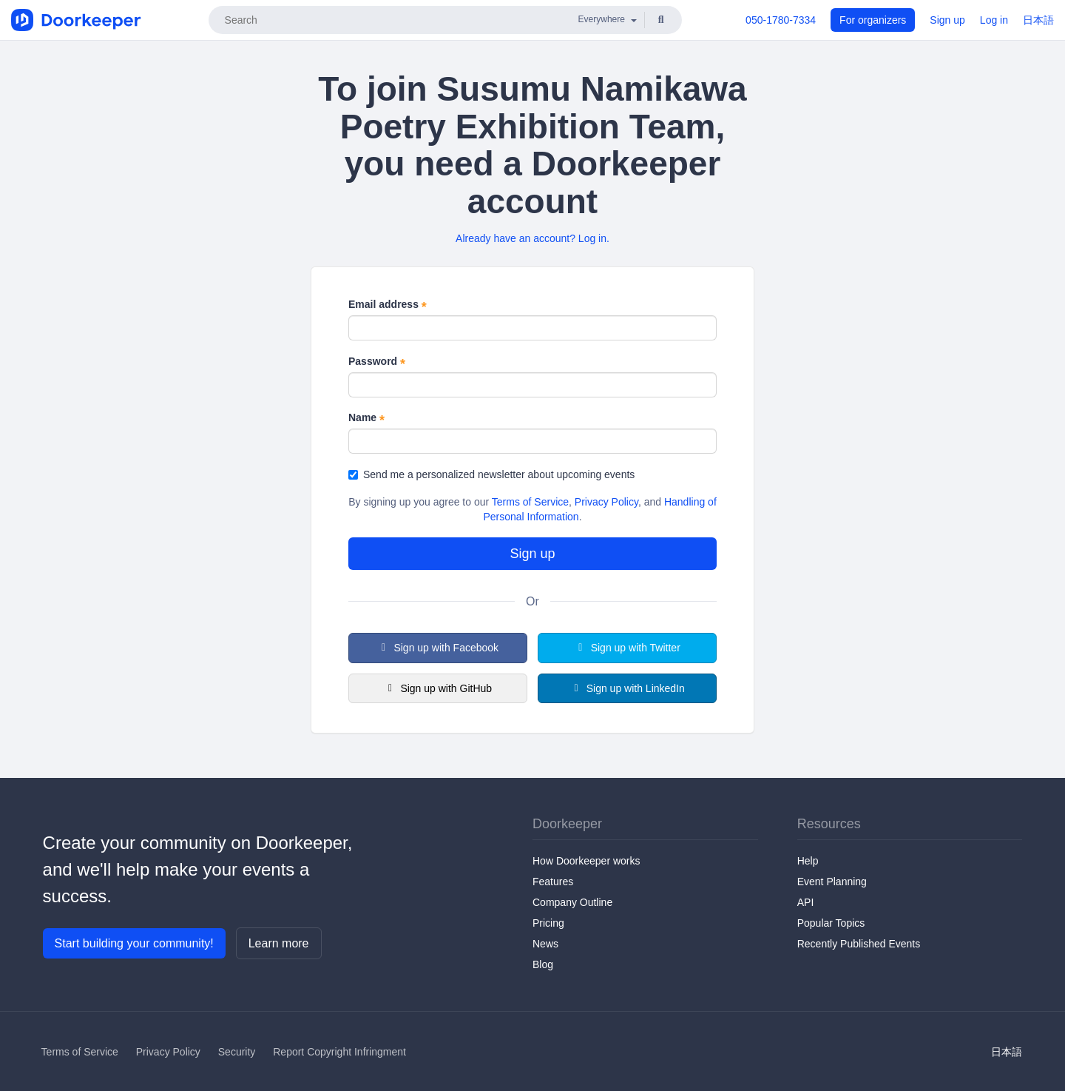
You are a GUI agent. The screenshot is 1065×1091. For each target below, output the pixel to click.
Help (808, 861)
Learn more (278, 943)
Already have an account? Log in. (532, 238)
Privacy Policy (606, 502)
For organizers (872, 20)
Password (376, 362)
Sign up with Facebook (437, 648)
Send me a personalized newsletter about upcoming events (491, 474)
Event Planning (832, 881)
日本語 (1038, 20)
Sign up (947, 20)
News (545, 944)
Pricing (548, 923)
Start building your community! (134, 943)
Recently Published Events (859, 944)
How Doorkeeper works (586, 861)
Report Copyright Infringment (339, 1052)
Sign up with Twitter (627, 648)
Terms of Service (530, 502)
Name (366, 418)
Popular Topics (831, 923)
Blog (542, 964)
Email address (387, 305)
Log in (994, 20)
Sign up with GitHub (438, 688)
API (805, 902)
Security (237, 1052)
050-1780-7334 (781, 20)
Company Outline (572, 902)
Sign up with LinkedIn (627, 688)
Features (552, 881)
